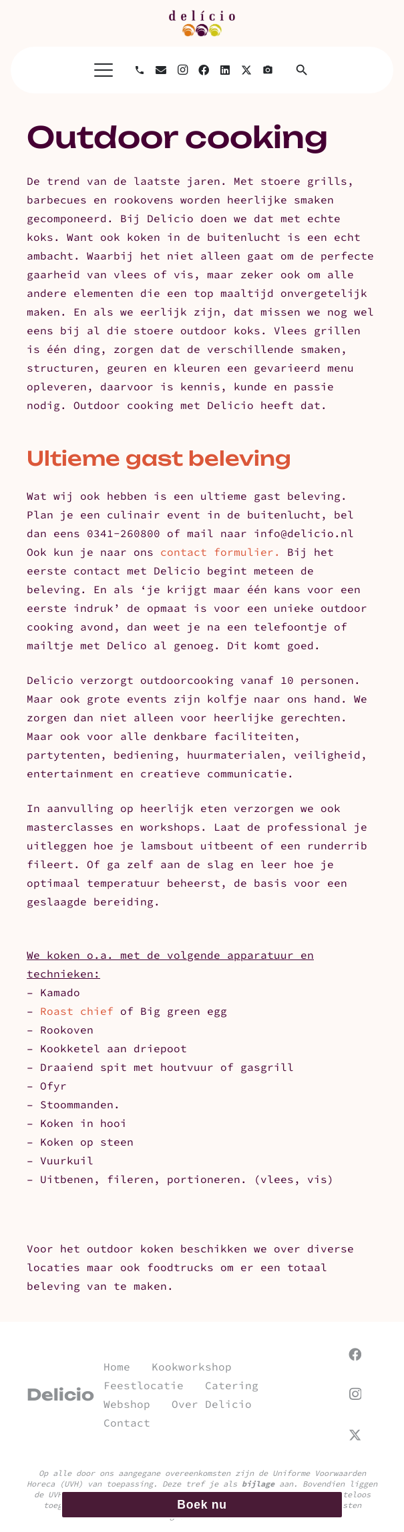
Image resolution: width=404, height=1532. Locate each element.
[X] (246, 70)
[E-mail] (161, 70)
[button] (103, 70)
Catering (231, 1385)
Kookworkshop (192, 1366)
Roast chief (80, 1011)
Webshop (127, 1404)
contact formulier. (220, 551)
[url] (202, 23)
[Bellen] (139, 70)
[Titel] (267, 70)
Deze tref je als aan (227, 1484)
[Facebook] (203, 70)
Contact (127, 1422)
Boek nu (201, 1504)
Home (117, 1366)
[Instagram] (182, 70)
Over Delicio (212, 1404)
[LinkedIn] (225, 70)
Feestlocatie (144, 1385)
